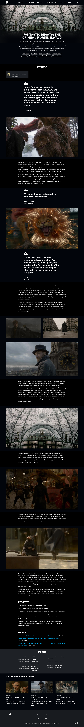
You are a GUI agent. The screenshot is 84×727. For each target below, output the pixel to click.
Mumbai (64, 714)
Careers (63, 2)
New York (55, 714)
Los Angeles (46, 714)
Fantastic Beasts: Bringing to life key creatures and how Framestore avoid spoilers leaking (38, 638)
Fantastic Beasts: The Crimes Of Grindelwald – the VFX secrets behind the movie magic (38, 635)
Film (26, 2)
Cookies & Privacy (46, 723)
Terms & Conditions (55, 723)
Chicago (36, 714)
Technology (50, 2)
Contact (70, 2)
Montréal (27, 714)
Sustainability (27, 723)
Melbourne (74, 714)
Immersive (40, 2)
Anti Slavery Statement (36, 723)
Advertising (32, 2)
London (18, 714)
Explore (57, 2)
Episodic (20, 2)
